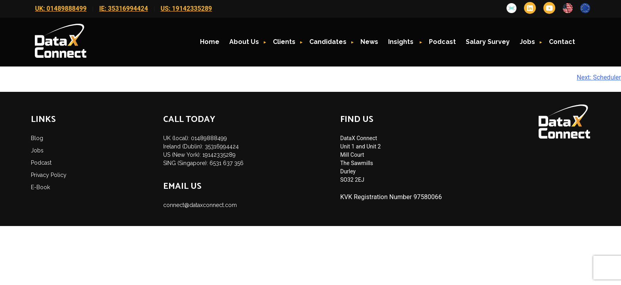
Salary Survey (488, 42)
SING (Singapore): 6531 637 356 (203, 163)
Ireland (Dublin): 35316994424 (201, 146)
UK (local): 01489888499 (195, 138)
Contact (562, 42)
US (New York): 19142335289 (199, 155)
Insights (401, 42)
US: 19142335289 (186, 8)
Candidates (328, 42)
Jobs (527, 42)
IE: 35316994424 (123, 8)
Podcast (442, 42)
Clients (284, 42)
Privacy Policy (49, 175)
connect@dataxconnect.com (200, 205)
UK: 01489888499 (60, 8)
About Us (244, 42)
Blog (37, 138)
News (369, 42)
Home (209, 42)
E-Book (40, 187)
